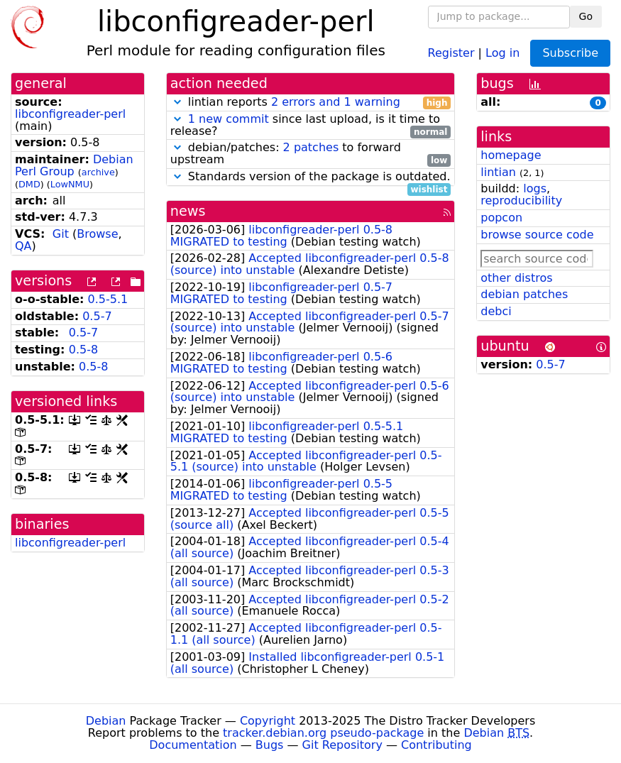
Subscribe (570, 53)
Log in (502, 52)
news (188, 211)
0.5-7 (96, 316)
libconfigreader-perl (70, 114)
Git (61, 234)
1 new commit (228, 119)
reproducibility (521, 200)
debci (495, 311)
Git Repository (342, 745)
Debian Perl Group (74, 165)
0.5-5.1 (108, 299)
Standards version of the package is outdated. (310, 177)
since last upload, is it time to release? (310, 126)
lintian (498, 172)
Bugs (269, 745)
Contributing (436, 745)
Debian (106, 721)
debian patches (524, 294)
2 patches (311, 147)
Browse (97, 234)
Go (586, 16)
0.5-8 (83, 349)
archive (98, 172)
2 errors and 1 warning (335, 102)
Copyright (267, 721)
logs (534, 188)
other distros (516, 278)
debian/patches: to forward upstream (310, 154)
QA (23, 246)
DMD (29, 184)
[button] (177, 102)
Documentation (192, 745)
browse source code (536, 234)
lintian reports (310, 103)
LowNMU (69, 184)
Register (451, 52)
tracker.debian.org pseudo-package (323, 733)
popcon (501, 217)
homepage (510, 155)
